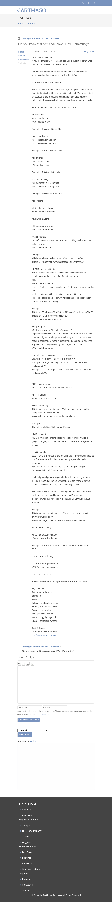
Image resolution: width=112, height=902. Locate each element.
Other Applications (31, 869)
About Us (26, 810)
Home (20, 23)
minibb (33, 741)
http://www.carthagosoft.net (44, 635)
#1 (32, 51)
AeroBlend (27, 864)
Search (25, 890)
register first (44, 714)
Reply (86, 51)
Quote (91, 51)
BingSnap (26, 842)
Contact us (27, 885)
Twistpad (26, 825)
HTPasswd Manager (32, 831)
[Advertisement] (56, 766)
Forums (31, 23)
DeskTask (54, 38)
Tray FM (26, 837)
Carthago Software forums (35, 38)
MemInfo (26, 858)
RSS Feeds (27, 815)
